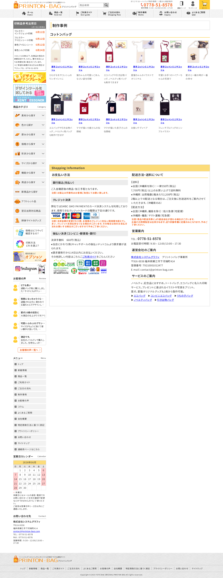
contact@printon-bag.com (26, 531)
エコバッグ (139, 295)
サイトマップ (24, 443)
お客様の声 (23, 400)
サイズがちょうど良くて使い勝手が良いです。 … (32, 328)
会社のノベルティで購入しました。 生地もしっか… (32, 341)
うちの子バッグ (185, 295)
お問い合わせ (24, 437)
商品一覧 (22, 376)
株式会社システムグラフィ (145, 257)
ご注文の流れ (24, 388)
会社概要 (22, 418)
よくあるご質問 (25, 412)
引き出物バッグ (165, 299)
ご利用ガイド (89, 256)
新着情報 (22, 370)
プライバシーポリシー (28, 431)
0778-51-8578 (158, 5)
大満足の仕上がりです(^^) (33, 315)
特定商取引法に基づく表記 (31, 425)
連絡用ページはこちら (29, 449)
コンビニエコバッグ (161, 295)
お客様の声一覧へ (29, 350)
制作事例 (22, 394)
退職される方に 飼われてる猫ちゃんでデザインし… (32, 303)
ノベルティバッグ (143, 299)
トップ (21, 364)
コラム (21, 406)
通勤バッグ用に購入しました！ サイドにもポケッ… (33, 290)
